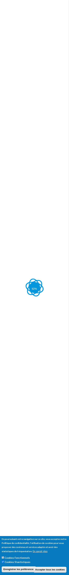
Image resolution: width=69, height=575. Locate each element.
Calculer (11, 121)
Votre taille (11, 92)
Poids (8, 106)
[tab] (34, 377)
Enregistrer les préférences (18, 569)
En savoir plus (40, 551)
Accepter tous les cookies (50, 569)
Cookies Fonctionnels (17, 557)
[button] (27, 452)
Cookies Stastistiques (17, 562)
